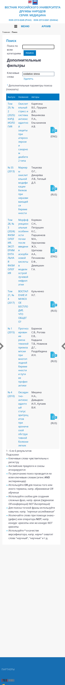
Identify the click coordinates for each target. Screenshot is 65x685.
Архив (46, 26)
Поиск (14, 32)
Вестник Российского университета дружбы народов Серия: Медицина (32, 11)
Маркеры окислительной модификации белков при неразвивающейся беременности (23, 190)
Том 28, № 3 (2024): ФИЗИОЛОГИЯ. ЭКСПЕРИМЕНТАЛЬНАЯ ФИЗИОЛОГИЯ (11, 246)
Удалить (28, 78)
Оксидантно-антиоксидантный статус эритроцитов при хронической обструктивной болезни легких (23, 419)
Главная (6, 32)
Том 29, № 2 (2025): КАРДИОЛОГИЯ (11, 115)
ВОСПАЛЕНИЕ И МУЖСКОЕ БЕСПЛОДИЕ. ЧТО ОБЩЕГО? (23, 306)
